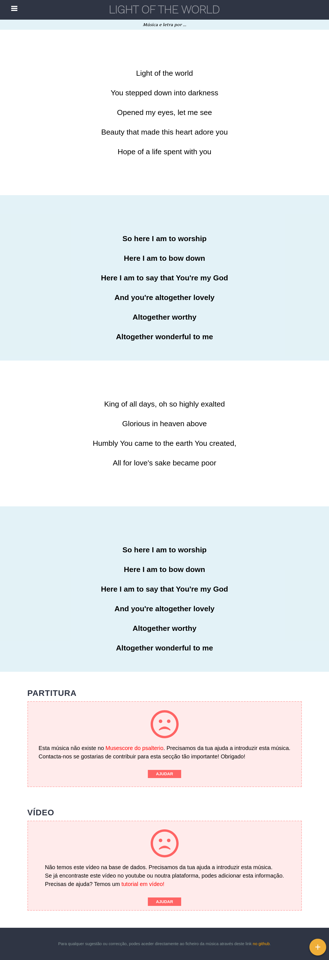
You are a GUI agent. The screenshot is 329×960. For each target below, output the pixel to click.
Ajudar (164, 774)
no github (261, 943)
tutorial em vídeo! (143, 884)
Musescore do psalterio (135, 748)
